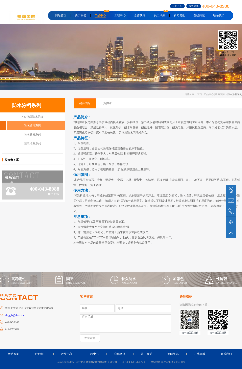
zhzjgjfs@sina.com (14, 315)
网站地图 (155, 362)
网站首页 (60, 15)
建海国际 (220, 94)
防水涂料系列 (234, 94)
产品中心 (209, 94)
